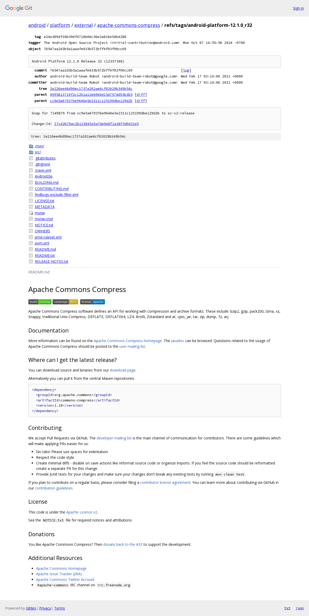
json (300, 608)
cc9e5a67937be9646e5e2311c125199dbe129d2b (91, 100)
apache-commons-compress (128, 25)
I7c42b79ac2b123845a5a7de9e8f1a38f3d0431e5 (96, 124)
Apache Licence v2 (81, 512)
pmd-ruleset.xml (48, 237)
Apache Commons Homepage (61, 568)
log (186, 70)
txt (287, 608)
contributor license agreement (165, 482)
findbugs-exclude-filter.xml (56, 194)
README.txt (45, 255)
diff (141, 94)
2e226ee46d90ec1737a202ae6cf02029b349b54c (91, 88)
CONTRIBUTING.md (52, 188)
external (83, 25)
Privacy (45, 608)
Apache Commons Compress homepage (128, 340)
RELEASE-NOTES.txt (51, 261)
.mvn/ (39, 146)
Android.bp (44, 176)
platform (60, 25)
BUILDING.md (47, 182)
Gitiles (31, 608)
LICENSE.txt (44, 200)
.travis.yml (43, 170)
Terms (59, 608)
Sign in (298, 8)
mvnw (40, 212)
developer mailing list (114, 438)
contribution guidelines (54, 488)
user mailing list (132, 346)
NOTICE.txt (44, 225)
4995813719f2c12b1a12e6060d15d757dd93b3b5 (91, 94)
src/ (38, 151)
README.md (45, 249)
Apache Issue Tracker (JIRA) (59, 573)
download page (123, 370)
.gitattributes (45, 158)
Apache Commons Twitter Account (65, 579)
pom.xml (42, 243)
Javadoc (177, 340)
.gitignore (42, 164)
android (37, 25)
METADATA (45, 206)
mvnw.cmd (44, 218)
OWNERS (42, 230)
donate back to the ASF (123, 544)
